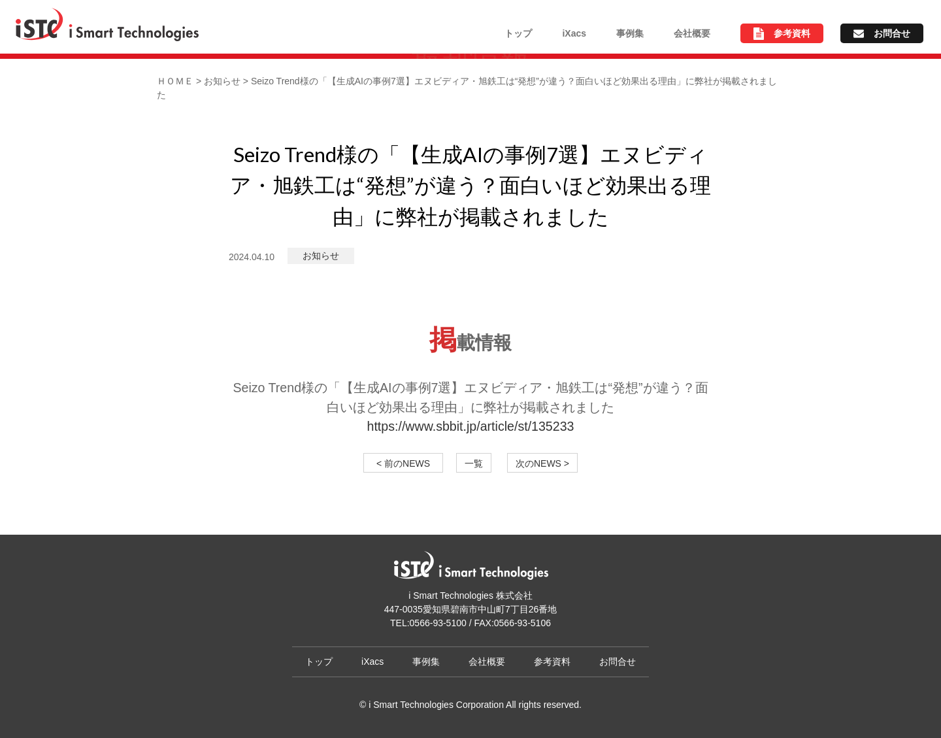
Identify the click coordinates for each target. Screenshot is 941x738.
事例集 (630, 33)
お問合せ (892, 33)
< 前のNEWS (407, 463)
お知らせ (321, 255)
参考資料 (792, 33)
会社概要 (692, 33)
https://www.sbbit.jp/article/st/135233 (470, 426)
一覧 (474, 463)
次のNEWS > (542, 463)
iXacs (574, 33)
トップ (518, 33)
